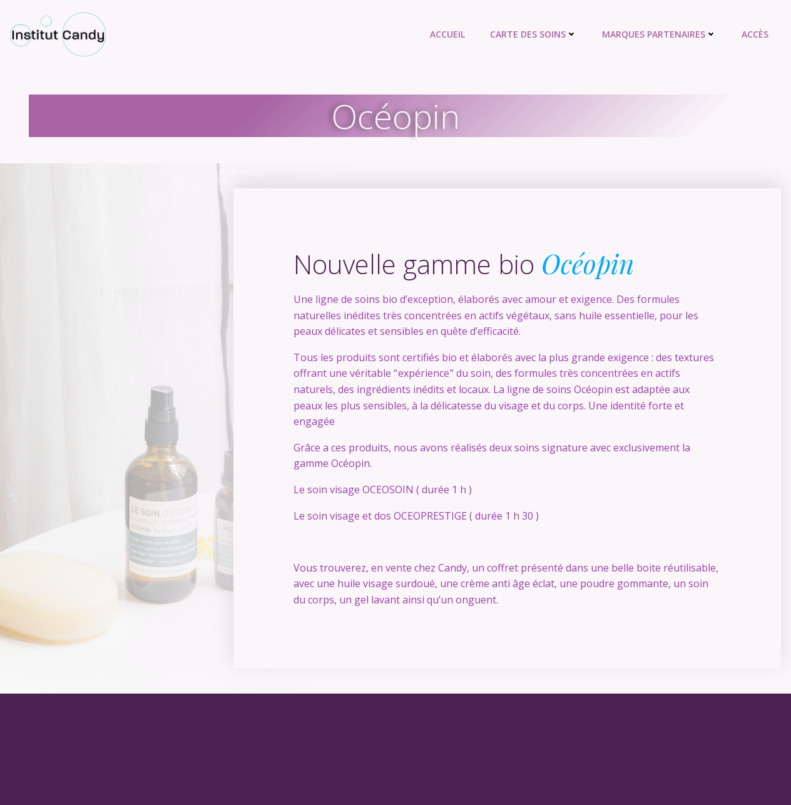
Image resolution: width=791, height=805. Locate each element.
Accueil (447, 34)
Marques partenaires (659, 34)
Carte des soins (533, 34)
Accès (755, 34)
